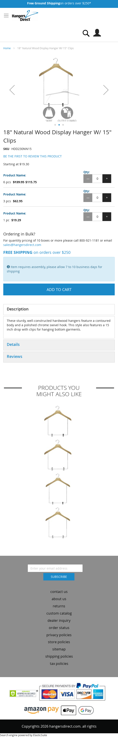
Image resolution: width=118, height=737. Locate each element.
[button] (12, 90)
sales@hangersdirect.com (22, 245)
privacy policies (59, 634)
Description (17, 309)
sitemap (59, 649)
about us (59, 598)
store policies (59, 641)
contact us (59, 591)
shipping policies (59, 656)
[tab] (59, 309)
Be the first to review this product (32, 156)
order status (59, 627)
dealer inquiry (59, 620)
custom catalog (59, 613)
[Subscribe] (58, 576)
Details (13, 344)
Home (7, 48)
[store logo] (25, 15)
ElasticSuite (40, 735)
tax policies (59, 663)
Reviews (14, 356)
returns (59, 606)
